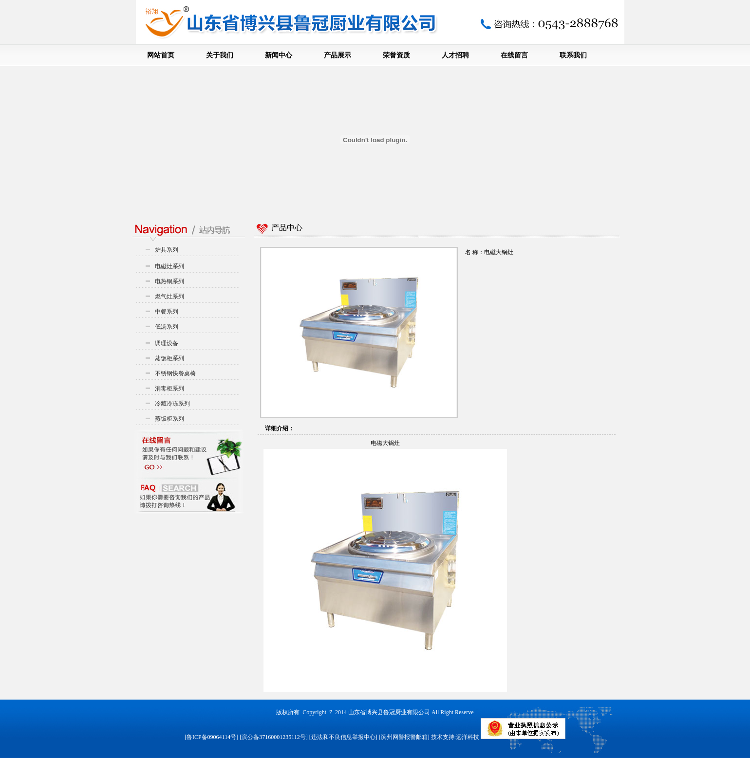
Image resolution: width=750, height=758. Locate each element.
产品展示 (337, 55)
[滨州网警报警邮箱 (403, 737)
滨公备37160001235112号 (274, 737)
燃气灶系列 (169, 296)
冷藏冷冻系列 (172, 403)
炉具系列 (166, 249)
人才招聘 (455, 55)
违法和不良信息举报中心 (343, 737)
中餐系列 (166, 311)
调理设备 (166, 343)
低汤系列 (166, 326)
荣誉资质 (396, 55)
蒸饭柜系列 (169, 358)
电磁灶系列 (169, 266)
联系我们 (573, 55)
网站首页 (160, 55)
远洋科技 (467, 737)
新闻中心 (278, 55)
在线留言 (514, 55)
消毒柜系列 (169, 388)
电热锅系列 (169, 281)
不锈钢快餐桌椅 (175, 373)
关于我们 (219, 55)
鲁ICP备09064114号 (211, 737)
